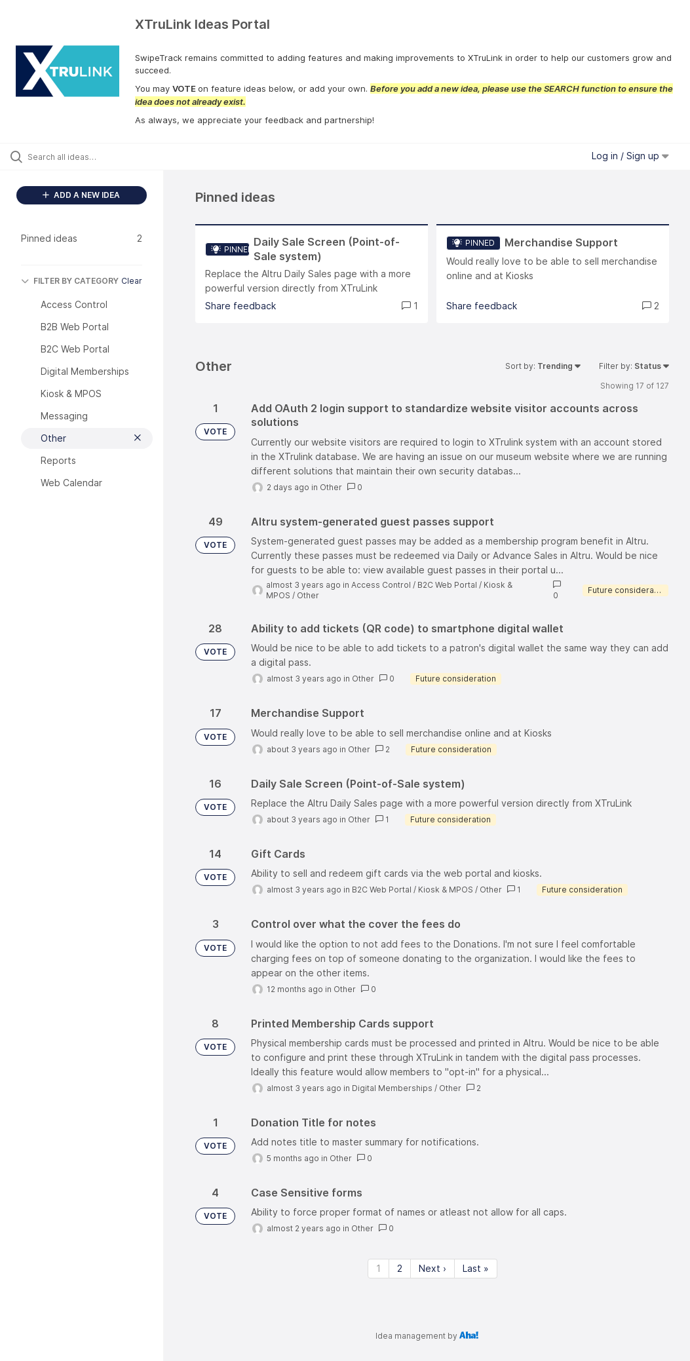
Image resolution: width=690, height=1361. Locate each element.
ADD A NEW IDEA (81, 195)
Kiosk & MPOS (445, 889)
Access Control (381, 585)
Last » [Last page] (476, 1268)
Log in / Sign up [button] (630, 155)
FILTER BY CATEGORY (70, 281)
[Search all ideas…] (88, 156)
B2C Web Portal (447, 585)
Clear (131, 281)
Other (331, 487)
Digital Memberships (392, 1088)
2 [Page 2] (399, 1268)
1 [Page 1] (378, 1268)
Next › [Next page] (432, 1268)
